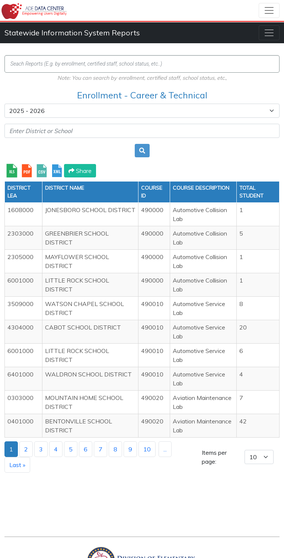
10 (147, 449)
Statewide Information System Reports (72, 32)
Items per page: (214, 457)
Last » (17, 465)
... (165, 449)
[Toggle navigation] (269, 10)
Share (80, 170)
